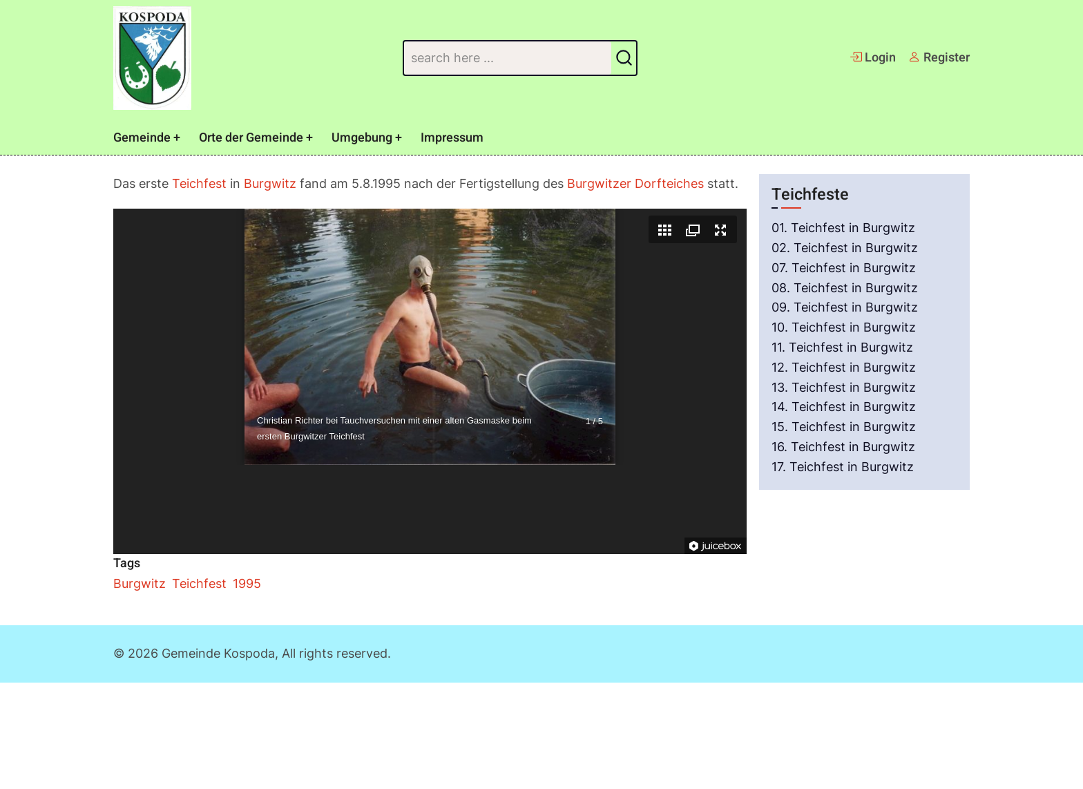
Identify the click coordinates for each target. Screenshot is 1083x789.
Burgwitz (270, 183)
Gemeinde (142, 138)
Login (873, 57)
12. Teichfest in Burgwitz (843, 367)
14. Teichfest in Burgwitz (843, 406)
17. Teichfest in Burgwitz (842, 466)
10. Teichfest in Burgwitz (843, 327)
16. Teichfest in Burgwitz (843, 446)
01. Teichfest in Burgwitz (843, 227)
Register (939, 57)
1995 (247, 583)
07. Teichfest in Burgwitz (843, 267)
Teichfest (199, 183)
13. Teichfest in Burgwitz (843, 387)
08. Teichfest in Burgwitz (844, 288)
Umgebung (362, 138)
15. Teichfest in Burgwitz (843, 426)
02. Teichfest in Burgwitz (844, 247)
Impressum (452, 138)
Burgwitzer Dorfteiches (635, 183)
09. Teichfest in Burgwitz (844, 307)
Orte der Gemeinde (251, 138)
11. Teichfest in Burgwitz (842, 347)
